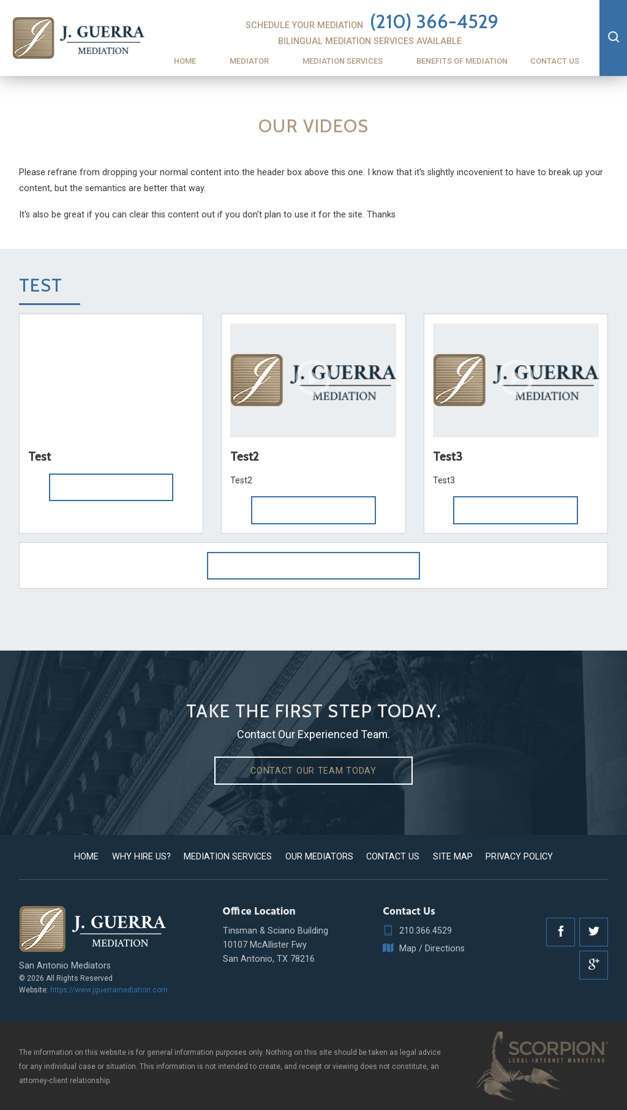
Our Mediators (319, 856)
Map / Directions (424, 948)
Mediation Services (342, 61)
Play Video (111, 487)
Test (41, 285)
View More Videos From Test (313, 565)
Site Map (453, 856)
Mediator (249, 61)
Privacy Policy (519, 856)
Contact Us (554, 61)
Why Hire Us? (141, 856)
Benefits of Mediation (462, 61)
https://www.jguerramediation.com (109, 990)
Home (185, 61)
